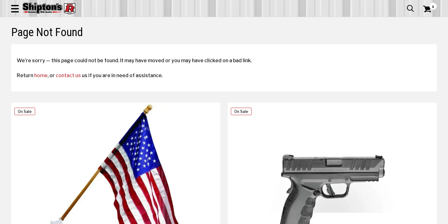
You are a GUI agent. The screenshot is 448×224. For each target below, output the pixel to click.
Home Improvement (252, 45)
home (46, 128)
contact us (73, 128)
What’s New (401, 5)
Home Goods (202, 45)
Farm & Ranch (160, 45)
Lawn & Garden (305, 45)
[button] (245, 22)
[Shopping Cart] (426, 22)
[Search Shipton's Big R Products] (203, 22)
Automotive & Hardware (107, 45)
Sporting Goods (392, 45)
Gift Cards (374, 5)
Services (428, 5)
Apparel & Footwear (44, 45)
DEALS (425, 45)
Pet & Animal (348, 45)
